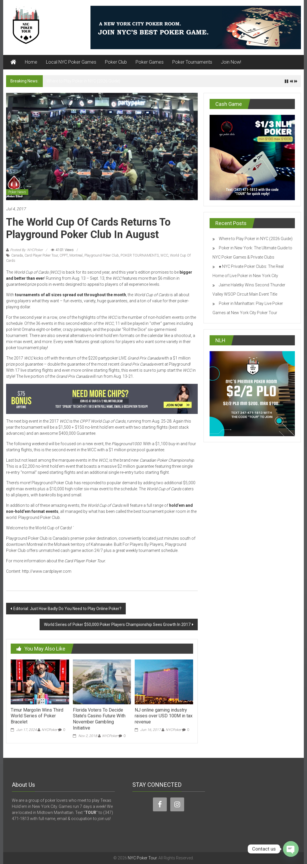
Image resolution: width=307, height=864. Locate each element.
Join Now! (231, 62)
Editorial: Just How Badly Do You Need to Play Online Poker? (67, 608)
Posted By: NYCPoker (26, 250)
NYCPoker (49, 730)
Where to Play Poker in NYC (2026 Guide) (83, 81)
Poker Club (116, 62)
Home (31, 62)
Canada (17, 255)
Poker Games (150, 62)
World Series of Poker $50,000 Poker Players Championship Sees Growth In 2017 (117, 624)
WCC (164, 255)
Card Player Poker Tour (41, 255)
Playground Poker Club (101, 255)
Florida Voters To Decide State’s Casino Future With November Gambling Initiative (99, 719)
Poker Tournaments (192, 62)
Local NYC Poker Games (71, 62)
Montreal (76, 255)
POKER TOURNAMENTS (140, 255)
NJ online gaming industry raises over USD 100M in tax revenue (164, 716)
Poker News (17, 192)
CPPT (64, 255)
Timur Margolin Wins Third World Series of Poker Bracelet (37, 716)
